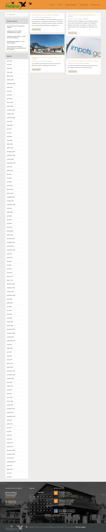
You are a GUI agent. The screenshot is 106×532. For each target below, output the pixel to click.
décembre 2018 (11, 371)
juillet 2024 (10, 125)
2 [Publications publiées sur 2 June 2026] (34, 500)
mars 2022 (9, 227)
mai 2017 (9, 431)
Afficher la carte (10, 497)
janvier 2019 (10, 367)
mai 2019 (9, 356)
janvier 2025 (10, 106)
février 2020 (10, 322)
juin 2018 (9, 390)
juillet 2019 (10, 348)
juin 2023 (9, 174)
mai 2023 (9, 178)
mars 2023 (9, 185)
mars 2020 (9, 318)
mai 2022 (9, 219)
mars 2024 (9, 140)
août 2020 (9, 299)
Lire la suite (36, 29)
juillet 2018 (10, 386)
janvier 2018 (10, 405)
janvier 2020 (10, 325)
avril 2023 (9, 182)
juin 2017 (9, 427)
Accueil (52, 5)
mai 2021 (9, 265)
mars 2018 (9, 397)
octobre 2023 (10, 159)
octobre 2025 (10, 79)
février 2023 (10, 189)
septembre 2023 (11, 163)
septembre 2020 (11, 295)
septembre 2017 (11, 416)
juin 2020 (9, 306)
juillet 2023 (10, 170)
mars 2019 (9, 359)
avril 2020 (9, 314)
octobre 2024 (10, 114)
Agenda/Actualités (70, 5)
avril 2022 (9, 223)
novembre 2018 (11, 374)
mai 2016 (9, 477)
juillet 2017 (10, 424)
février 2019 (10, 363)
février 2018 (10, 401)
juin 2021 (9, 261)
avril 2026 (9, 68)
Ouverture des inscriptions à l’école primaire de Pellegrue (46, 58)
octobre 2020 (10, 291)
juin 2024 (9, 129)
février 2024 (10, 144)
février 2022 (10, 231)
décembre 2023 (11, 151)
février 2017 (10, 443)
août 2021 (9, 253)
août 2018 (9, 382)
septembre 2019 (11, 340)
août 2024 (9, 121)
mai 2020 (9, 310)
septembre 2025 (11, 83)
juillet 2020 (10, 303)
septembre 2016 (11, 461)
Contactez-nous (95, 5)
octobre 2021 (10, 246)
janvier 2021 (10, 280)
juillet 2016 (10, 469)
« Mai (31, 516)
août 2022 (9, 208)
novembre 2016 (11, 454)
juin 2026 (9, 61)
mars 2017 (9, 439)
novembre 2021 (11, 242)
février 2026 (10, 76)
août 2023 (9, 166)
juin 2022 (9, 216)
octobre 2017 (10, 412)
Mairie (60, 5)
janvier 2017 (10, 446)
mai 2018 (9, 393)
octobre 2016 (10, 458)
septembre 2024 (11, 117)
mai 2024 (9, 132)
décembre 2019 (11, 329)
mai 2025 (9, 91)
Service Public (84, 5)
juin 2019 (9, 352)
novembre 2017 (11, 408)
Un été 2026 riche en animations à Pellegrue (45, 15)
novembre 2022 (11, 197)
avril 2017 (9, 435)
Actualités (42, 17)
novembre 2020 (11, 287)
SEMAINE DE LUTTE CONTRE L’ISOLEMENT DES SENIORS (82, 15)
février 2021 (10, 276)
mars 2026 (9, 72)
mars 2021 (9, 272)
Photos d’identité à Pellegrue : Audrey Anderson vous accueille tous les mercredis (16, 48)
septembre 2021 (11, 250)
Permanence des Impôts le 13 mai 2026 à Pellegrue (83, 61)
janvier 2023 (10, 193)
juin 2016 (9, 473)
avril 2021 (9, 269)
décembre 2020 (11, 284)
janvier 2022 (10, 235)
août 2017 (9, 420)
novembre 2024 (11, 110)
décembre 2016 (11, 450)
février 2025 (10, 102)
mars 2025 (9, 98)
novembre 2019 (11, 333)
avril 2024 (9, 136)
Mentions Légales (80, 527)
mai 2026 (9, 64)
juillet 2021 (10, 257)
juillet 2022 (10, 212)
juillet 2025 (10, 87)
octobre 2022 (10, 200)
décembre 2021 (11, 238)
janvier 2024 (10, 148)
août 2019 (9, 344)
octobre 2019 (10, 337)
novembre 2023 (11, 155)
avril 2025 (9, 95)
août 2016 (9, 465)
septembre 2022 (11, 204)
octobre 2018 (10, 378)
